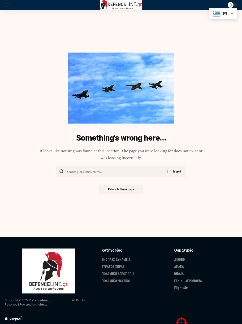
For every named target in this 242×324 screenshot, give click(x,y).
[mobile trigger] (9, 5)
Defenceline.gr (40, 300)
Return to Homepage (121, 189)
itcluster (42, 304)
